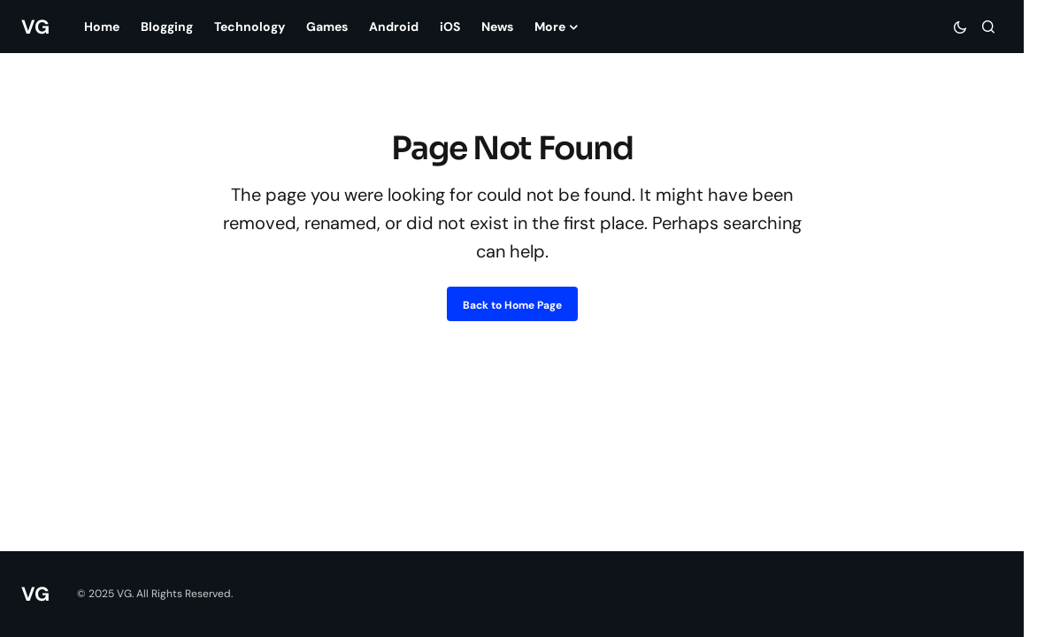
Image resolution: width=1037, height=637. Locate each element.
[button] (960, 26)
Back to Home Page (512, 305)
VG (35, 27)
